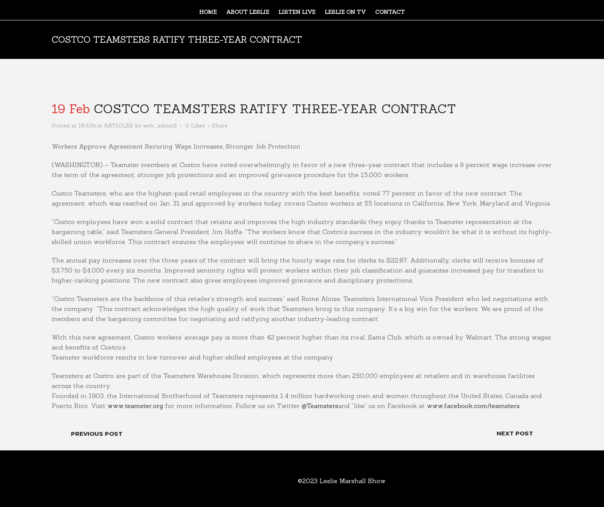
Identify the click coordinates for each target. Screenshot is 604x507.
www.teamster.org (135, 406)
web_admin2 (160, 125)
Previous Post (96, 433)
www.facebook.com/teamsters (473, 406)
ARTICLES (118, 125)
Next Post (515, 433)
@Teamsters (320, 406)
